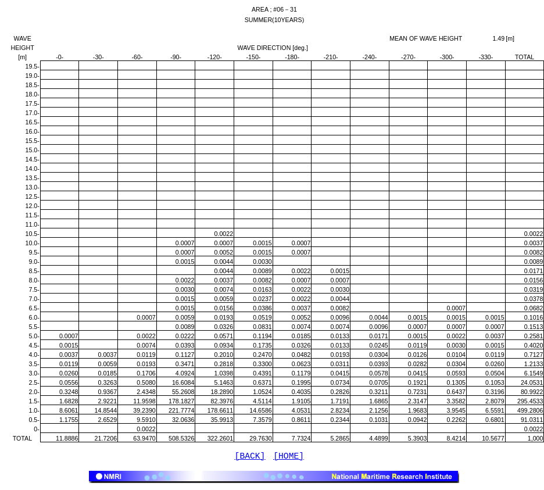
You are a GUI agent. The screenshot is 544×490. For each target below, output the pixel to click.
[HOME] (288, 457)
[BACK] (250, 457)
